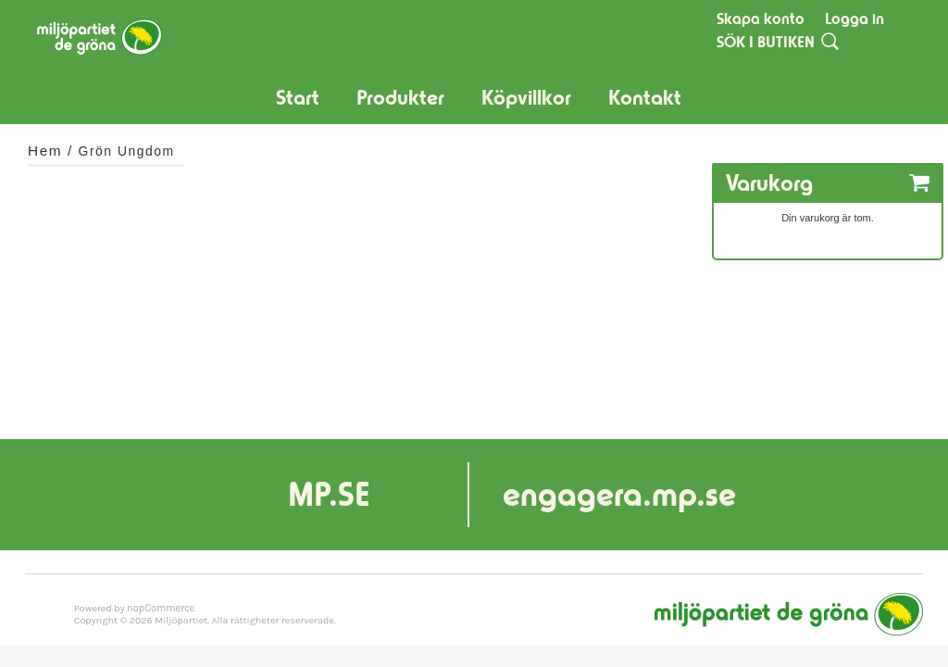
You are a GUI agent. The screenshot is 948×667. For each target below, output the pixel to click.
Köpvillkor (526, 97)
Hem (45, 150)
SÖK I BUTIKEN (766, 41)
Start (297, 97)
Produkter (400, 97)
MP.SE (329, 494)
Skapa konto (761, 18)
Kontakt (644, 97)
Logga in (854, 18)
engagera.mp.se (619, 494)
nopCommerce (160, 608)
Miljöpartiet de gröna (789, 614)
